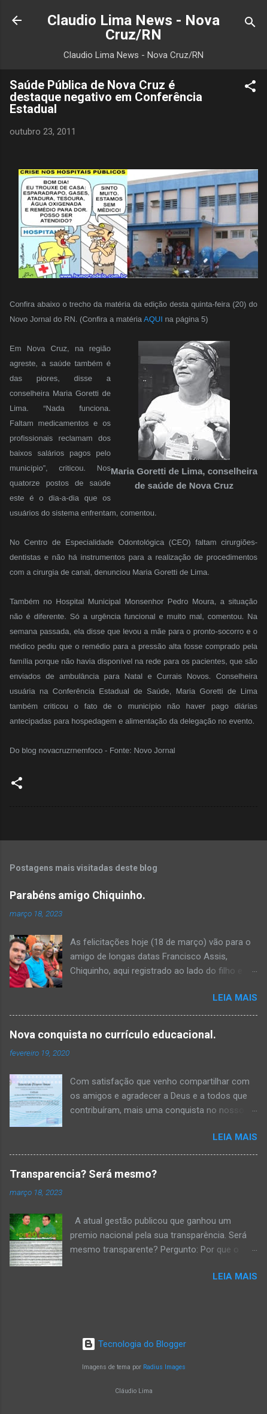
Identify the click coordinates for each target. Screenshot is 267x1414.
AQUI (153, 319)
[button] (250, 88)
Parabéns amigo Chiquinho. (77, 895)
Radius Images (164, 1367)
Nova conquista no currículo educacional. (113, 1034)
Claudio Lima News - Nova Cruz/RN (133, 27)
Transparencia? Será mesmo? (83, 1174)
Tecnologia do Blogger (133, 1344)
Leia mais (235, 997)
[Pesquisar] (250, 24)
